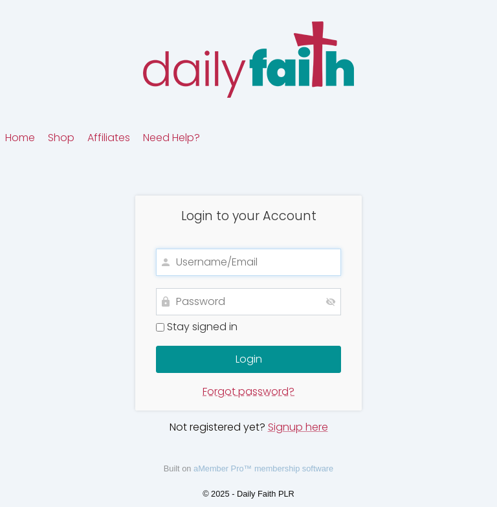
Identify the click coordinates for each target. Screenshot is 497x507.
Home (20, 137)
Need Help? (171, 137)
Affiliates (108, 137)
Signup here (298, 427)
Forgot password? (248, 391)
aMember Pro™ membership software (263, 468)
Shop (61, 137)
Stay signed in (196, 327)
